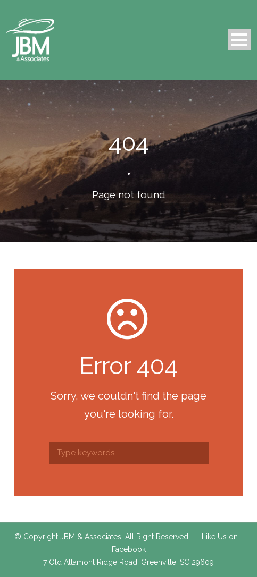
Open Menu (239, 39)
